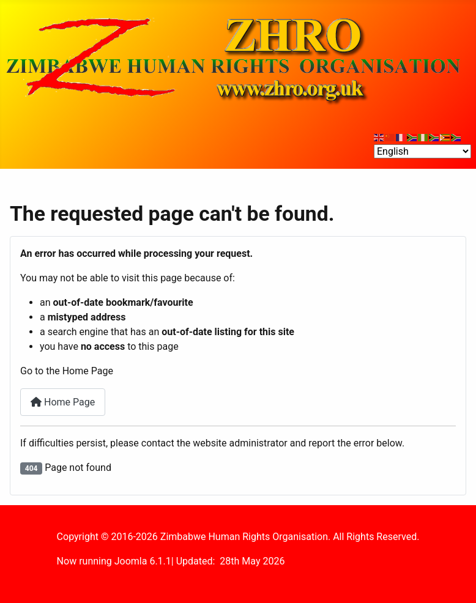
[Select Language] (422, 151)
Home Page (63, 402)
